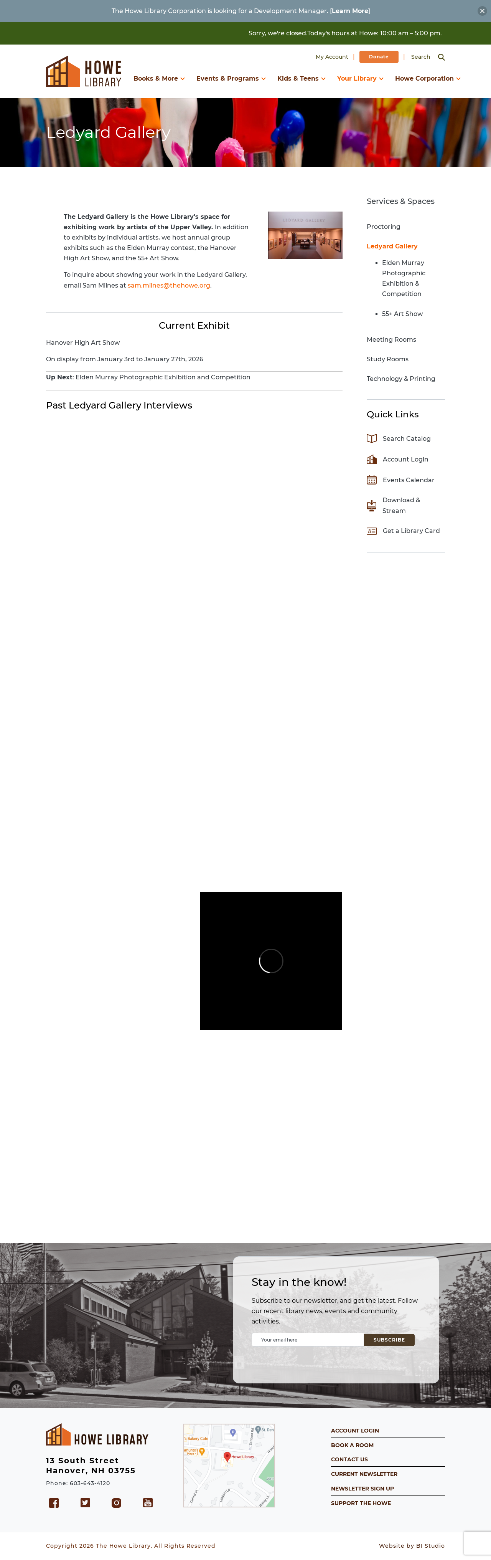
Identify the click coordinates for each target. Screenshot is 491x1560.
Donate (379, 57)
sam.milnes (145, 285)
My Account (332, 56)
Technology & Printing (401, 378)
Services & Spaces (401, 201)
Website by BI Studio (412, 1545)
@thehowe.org (186, 285)
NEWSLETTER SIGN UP (362, 1488)
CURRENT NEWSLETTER (364, 1474)
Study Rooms (388, 359)
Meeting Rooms (391, 339)
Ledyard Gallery (392, 246)
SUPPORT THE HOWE (361, 1503)
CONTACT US (349, 1459)
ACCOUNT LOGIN (355, 1430)
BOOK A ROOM (352, 1445)
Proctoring (383, 226)
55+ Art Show (402, 314)
